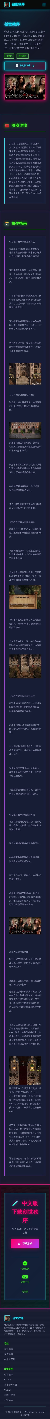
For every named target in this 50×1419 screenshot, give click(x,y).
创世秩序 (8, 1375)
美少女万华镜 (10, 1385)
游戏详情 (8, 1349)
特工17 (7, 1390)
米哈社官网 (9, 1395)
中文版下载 (9, 1359)
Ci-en (7, 1380)
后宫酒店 (8, 1400)
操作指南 (8, 1354)
